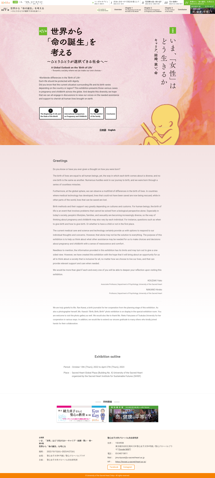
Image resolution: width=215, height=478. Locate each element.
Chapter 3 (169, 9)
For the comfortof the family (96, 113)
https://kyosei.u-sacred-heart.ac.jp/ (130, 462)
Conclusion (182, 9)
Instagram (127, 467)
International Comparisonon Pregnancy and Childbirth (75, 113)
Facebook (114, 467)
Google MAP (124, 449)
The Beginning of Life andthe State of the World (50, 113)
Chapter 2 (153, 9)
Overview (118, 9)
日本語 (103, 130)
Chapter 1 (133, 9)
